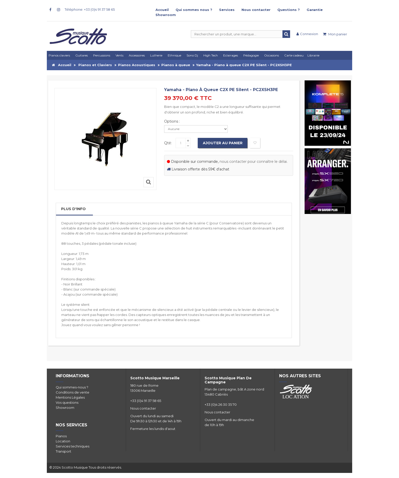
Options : (172, 121)
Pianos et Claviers (95, 65)
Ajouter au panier (223, 143)
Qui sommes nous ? (194, 10)
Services (227, 10)
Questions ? (288, 10)
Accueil (162, 10)
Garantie (315, 10)
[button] (231, 55)
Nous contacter (255, 10)
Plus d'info (73, 209)
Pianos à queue (175, 65)
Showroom (165, 15)
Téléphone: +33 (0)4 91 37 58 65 (90, 9)
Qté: (168, 143)
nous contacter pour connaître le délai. (254, 161)
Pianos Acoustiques (136, 65)
